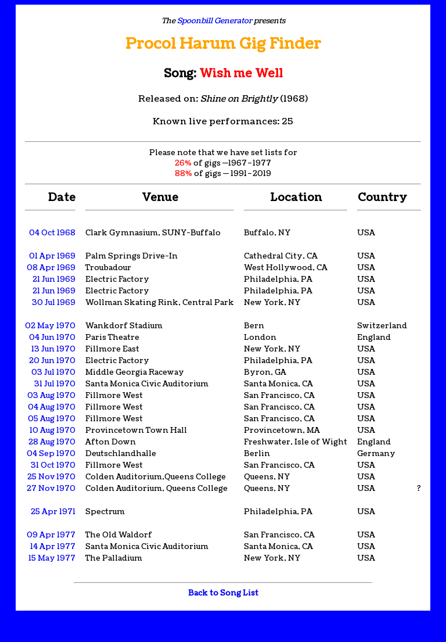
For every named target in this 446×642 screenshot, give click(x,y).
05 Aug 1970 (51, 419)
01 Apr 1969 (52, 256)
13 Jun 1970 (53, 349)
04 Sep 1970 (51, 454)
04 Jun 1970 (52, 337)
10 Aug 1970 (52, 430)
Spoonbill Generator (214, 21)
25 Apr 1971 (53, 512)
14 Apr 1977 (52, 546)
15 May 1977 (51, 558)
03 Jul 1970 (53, 372)
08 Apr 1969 (51, 268)
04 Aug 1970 (51, 407)
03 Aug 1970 (51, 395)
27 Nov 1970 (51, 488)
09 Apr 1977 (51, 535)
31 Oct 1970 (53, 465)
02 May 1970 (50, 326)
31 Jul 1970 (54, 384)
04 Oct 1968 (52, 233)
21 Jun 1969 (54, 279)
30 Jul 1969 (53, 302)
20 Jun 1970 (52, 361)
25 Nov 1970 (51, 477)
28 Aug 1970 (51, 442)
